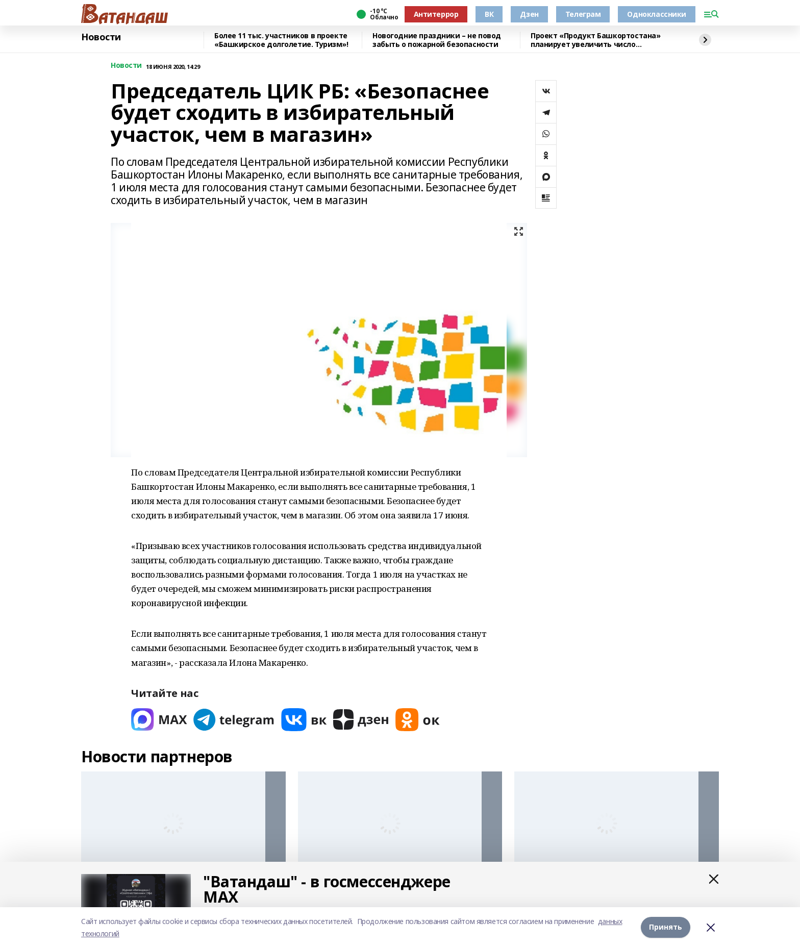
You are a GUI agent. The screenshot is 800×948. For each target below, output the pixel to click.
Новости (101, 37)
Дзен (529, 14)
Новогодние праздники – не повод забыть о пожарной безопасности (436, 40)
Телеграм (583, 14)
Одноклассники (656, 14)
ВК (489, 14)
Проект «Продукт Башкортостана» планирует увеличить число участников (595, 40)
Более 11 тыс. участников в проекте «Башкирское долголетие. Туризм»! (281, 40)
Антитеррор (436, 14)
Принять (665, 927)
